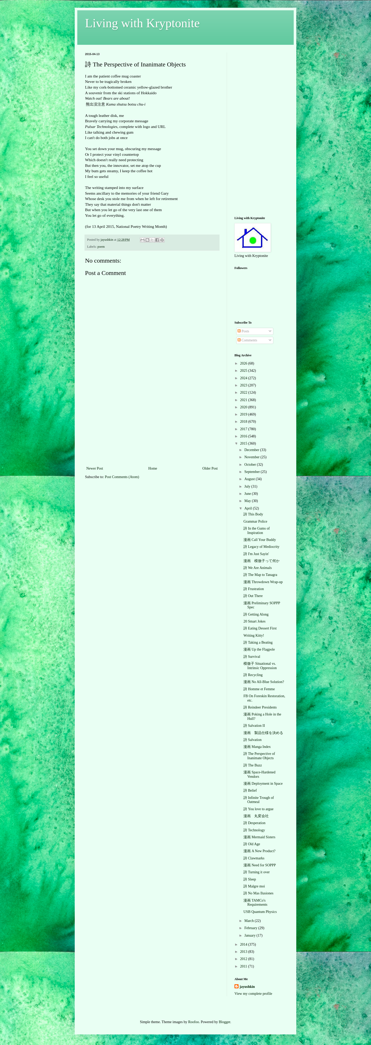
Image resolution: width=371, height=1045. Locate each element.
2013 (244, 952)
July (247, 486)
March (249, 921)
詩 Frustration (253, 589)
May (248, 501)
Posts (243, 331)
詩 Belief (250, 790)
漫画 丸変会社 (256, 816)
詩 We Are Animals (257, 568)
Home (152, 468)
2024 (244, 378)
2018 (244, 422)
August (250, 479)
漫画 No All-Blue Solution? (263, 682)
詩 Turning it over (256, 872)
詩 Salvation (252, 740)
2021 (244, 400)
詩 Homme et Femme (259, 689)
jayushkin (247, 987)
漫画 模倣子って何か (261, 561)
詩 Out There (253, 596)
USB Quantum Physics (260, 912)
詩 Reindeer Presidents (260, 707)
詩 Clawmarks (253, 858)
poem (101, 246)
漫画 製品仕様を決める (263, 733)
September (252, 472)
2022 (244, 392)
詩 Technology (254, 830)
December (252, 450)
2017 (244, 429)
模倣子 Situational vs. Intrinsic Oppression (260, 666)
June (248, 494)
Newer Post (94, 468)
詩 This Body (253, 514)
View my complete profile (253, 994)
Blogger (224, 1022)
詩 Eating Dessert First (260, 628)
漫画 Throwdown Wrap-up (263, 582)
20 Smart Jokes (254, 621)
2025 (244, 371)
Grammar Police (255, 521)
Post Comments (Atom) (122, 477)
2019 (244, 414)
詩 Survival (251, 657)
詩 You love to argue (258, 809)
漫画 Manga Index (257, 747)
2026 (244, 363)
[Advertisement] (152, 426)
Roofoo (193, 1022)
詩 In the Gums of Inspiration (256, 530)
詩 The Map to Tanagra (260, 575)
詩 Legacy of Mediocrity (261, 547)
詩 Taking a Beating (258, 642)
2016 (244, 436)
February (251, 928)
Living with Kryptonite (142, 23)
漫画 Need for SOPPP (259, 865)
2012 (244, 959)
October (250, 465)
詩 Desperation (254, 823)
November (252, 457)
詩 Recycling (253, 675)
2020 (244, 407)
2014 (244, 944)
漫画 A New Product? (259, 851)
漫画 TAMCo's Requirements (255, 903)
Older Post (210, 468)
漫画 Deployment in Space (263, 783)
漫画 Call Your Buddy (259, 540)
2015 (244, 443)
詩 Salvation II (254, 726)
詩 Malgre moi (254, 886)
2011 (244, 966)
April (248, 508)
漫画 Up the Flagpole (259, 649)
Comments (247, 340)
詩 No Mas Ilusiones (258, 893)
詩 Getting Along (255, 614)
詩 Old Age (251, 844)
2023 (244, 385)
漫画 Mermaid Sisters (259, 837)
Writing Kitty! (253, 635)
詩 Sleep (249, 879)
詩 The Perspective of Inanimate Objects (259, 756)
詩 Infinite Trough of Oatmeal (258, 800)
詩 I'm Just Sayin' (256, 554)
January (250, 935)
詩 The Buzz (252, 765)
